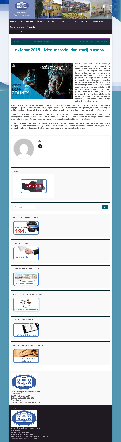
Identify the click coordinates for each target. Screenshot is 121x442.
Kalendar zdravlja (16, 32)
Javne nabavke (17, 27)
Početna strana (16, 21)
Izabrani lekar (53, 21)
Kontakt (84, 21)
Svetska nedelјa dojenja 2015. (92, 41)
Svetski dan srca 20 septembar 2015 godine (34, 41)
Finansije (31, 27)
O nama (30, 21)
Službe (40, 21)
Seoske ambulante (70, 21)
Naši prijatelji (97, 21)
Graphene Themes (30, 439)
